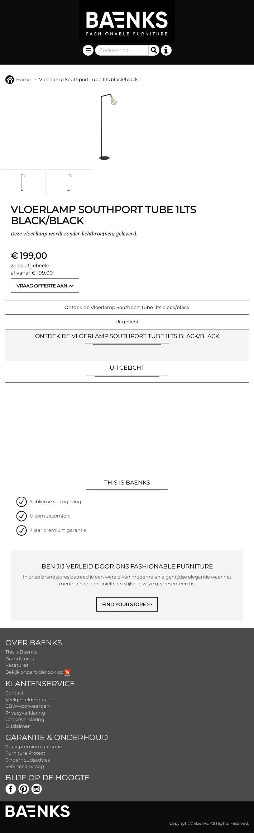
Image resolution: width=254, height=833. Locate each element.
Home (18, 79)
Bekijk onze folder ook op (37, 672)
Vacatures (16, 665)
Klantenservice (40, 683)
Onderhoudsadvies (27, 760)
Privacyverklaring (25, 713)
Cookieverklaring (24, 719)
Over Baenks (33, 642)
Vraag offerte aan (41, 286)
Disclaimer (17, 726)
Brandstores (19, 658)
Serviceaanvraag (24, 766)
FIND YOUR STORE (124, 604)
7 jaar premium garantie (33, 746)
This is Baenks (21, 652)
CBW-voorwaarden (27, 706)
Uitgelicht (127, 321)
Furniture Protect (25, 753)
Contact (14, 693)
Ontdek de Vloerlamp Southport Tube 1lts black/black (127, 307)
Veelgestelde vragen (29, 699)
